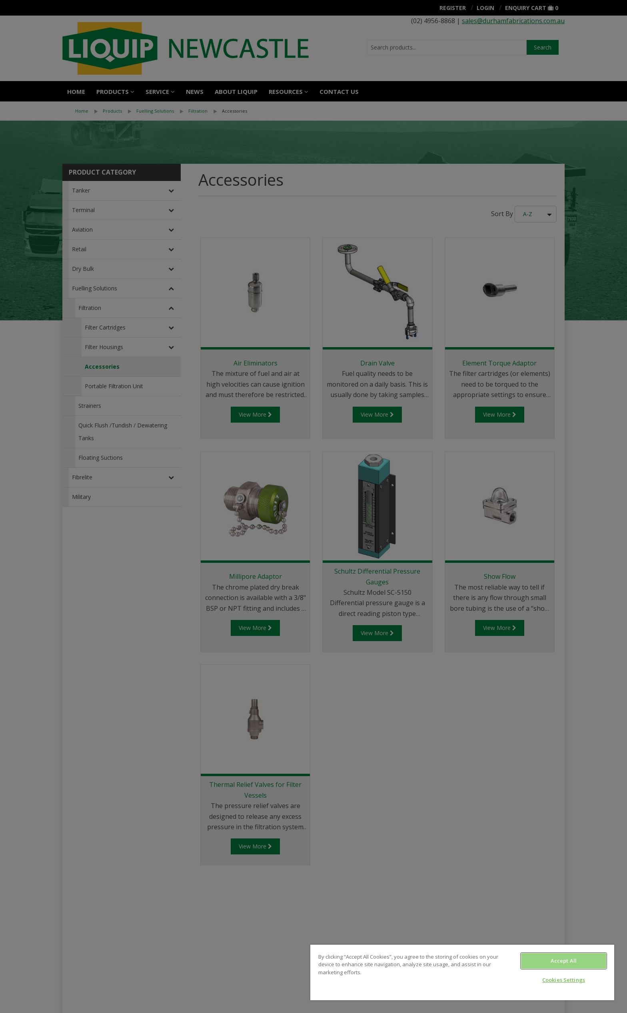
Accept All (564, 960)
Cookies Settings (563, 979)
